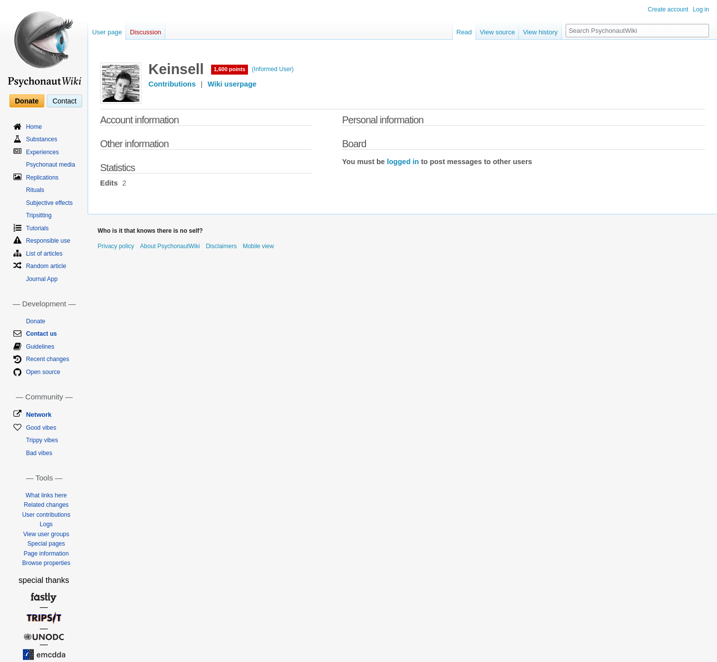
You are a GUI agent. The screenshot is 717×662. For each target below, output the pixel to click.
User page (107, 32)
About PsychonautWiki (170, 246)
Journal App (41, 279)
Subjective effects (49, 202)
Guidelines (40, 346)
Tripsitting (39, 215)
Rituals (35, 190)
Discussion (145, 32)
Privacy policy (116, 246)
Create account (668, 9)
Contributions (172, 84)
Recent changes (47, 359)
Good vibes (41, 427)
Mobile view (258, 246)
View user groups (46, 534)
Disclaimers (221, 246)
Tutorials (37, 228)
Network (38, 414)
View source (497, 32)
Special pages (46, 543)
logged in (403, 162)
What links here (46, 495)
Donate (26, 101)
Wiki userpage (232, 84)
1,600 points (229, 69)
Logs (46, 524)
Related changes (46, 504)
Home (34, 126)
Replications (42, 177)
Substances (41, 139)
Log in (701, 9)
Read (464, 32)
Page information (46, 553)
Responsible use (48, 240)
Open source (43, 372)
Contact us (41, 333)
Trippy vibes (42, 440)
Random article (46, 266)
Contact (64, 101)
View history (540, 32)
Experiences (42, 152)
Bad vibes (39, 453)
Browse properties (46, 563)
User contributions (46, 514)
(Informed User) (273, 69)
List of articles (44, 253)
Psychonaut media (50, 164)
